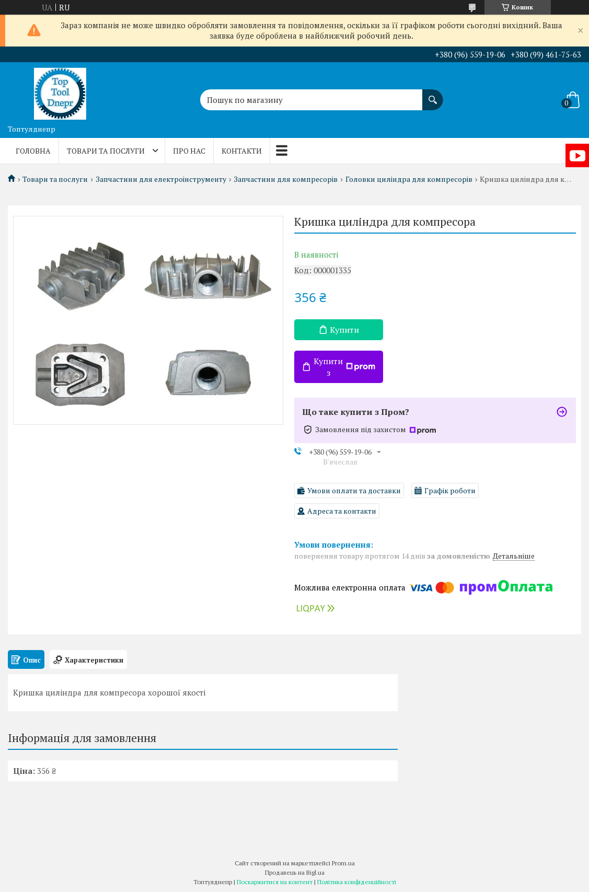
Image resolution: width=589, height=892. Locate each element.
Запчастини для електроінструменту (161, 179)
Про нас (189, 151)
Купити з (344, 366)
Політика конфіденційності (356, 882)
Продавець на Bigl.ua (295, 872)
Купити (344, 329)
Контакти (242, 151)
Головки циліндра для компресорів (408, 179)
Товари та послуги (106, 151)
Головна (33, 151)
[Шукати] (432, 94)
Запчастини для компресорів (286, 179)
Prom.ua (343, 863)
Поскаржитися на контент (275, 882)
